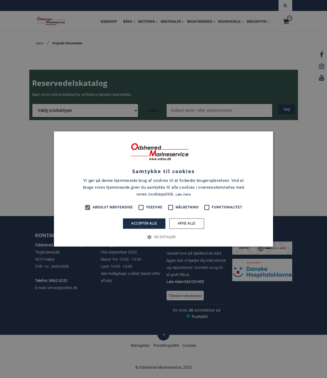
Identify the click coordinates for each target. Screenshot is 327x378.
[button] (163, 237)
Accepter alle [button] (144, 223)
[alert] (163, 189)
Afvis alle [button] (187, 223)
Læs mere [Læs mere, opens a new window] (183, 194)
